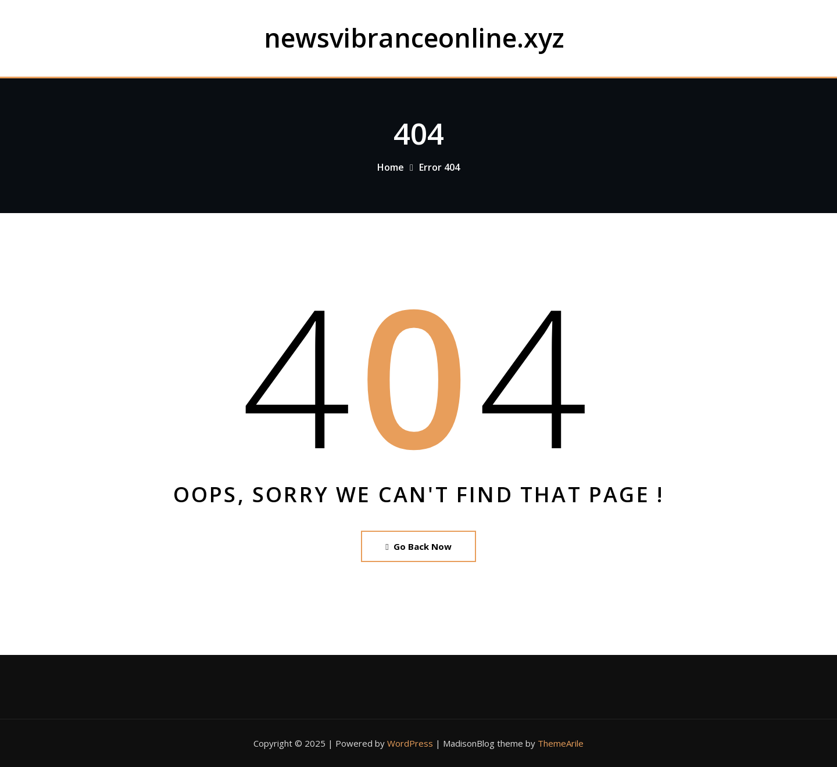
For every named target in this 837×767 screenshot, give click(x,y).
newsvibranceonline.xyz (414, 37)
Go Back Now (418, 546)
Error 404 (439, 167)
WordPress (410, 743)
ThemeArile (561, 743)
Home (390, 167)
